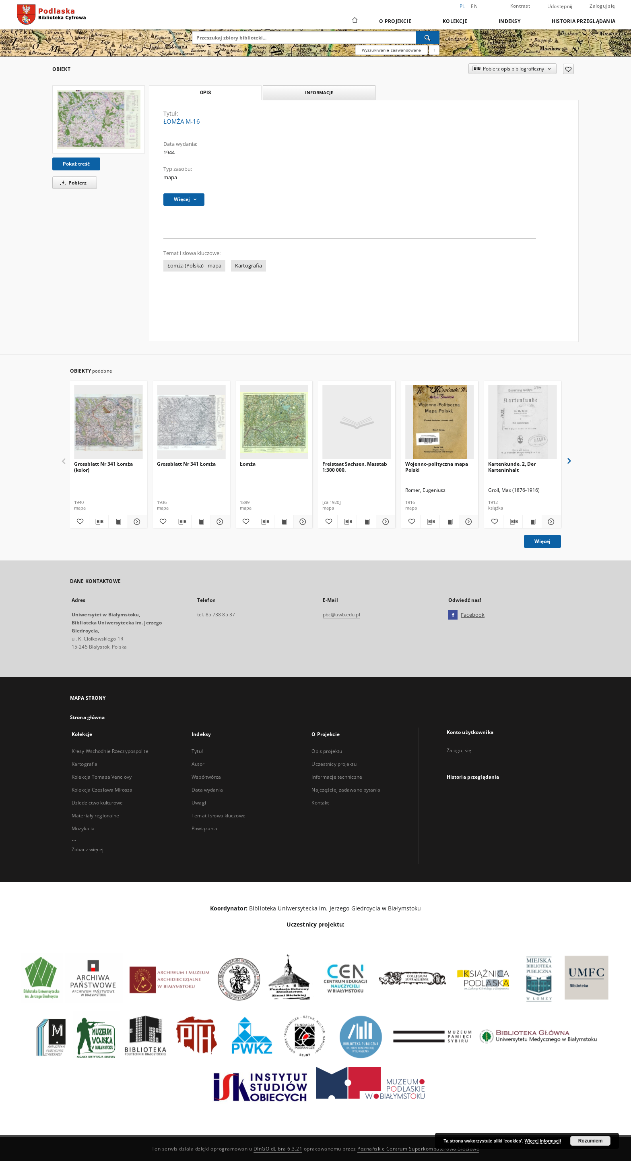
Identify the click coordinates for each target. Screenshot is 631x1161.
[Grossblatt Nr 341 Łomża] (191, 422)
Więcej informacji (543, 1140)
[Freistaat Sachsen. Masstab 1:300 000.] (357, 422)
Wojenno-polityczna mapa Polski (436, 466)
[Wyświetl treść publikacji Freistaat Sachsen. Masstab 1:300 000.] (366, 521)
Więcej (542, 541)
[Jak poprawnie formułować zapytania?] (434, 50)
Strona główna (87, 717)
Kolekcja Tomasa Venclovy (102, 776)
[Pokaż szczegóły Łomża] (302, 521)
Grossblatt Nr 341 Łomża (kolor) (103, 466)
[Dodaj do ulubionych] (568, 69)
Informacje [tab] (319, 92)
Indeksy (509, 21)
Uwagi (199, 802)
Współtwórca (206, 776)
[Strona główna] (354, 21)
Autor (198, 764)
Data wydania (207, 789)
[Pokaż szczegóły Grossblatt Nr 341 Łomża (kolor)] (136, 521)
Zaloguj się (602, 5)
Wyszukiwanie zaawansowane (391, 50)
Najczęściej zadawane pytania (345, 789)
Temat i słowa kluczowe (218, 815)
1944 (169, 152)
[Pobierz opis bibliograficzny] (98, 521)
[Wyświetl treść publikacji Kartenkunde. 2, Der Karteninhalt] (532, 521)
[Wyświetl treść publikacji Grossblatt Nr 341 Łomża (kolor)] (118, 521)
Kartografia (248, 265)
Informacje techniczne (336, 776)
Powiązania (204, 828)
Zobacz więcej (88, 849)
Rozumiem (590, 1141)
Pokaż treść (76, 163)
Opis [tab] (205, 92)
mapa (170, 177)
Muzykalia (83, 828)
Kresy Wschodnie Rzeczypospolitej (111, 751)
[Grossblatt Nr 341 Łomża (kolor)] (108, 422)
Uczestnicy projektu (333, 764)
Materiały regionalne (95, 815)
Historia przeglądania (583, 21)
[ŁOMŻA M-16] (98, 119)
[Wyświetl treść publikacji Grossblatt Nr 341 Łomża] (201, 521)
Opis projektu (326, 751)
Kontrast (520, 5)
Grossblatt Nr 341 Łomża (186, 463)
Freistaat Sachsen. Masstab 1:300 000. (354, 466)
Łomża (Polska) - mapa (194, 265)
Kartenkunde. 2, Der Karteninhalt (512, 466)
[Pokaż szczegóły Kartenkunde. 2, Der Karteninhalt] (550, 521)
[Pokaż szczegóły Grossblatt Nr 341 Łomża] (219, 521)
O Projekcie (395, 21)
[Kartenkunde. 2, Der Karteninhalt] (523, 422)
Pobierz (72, 182)
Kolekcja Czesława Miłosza (102, 789)
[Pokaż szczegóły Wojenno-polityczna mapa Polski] (467, 521)
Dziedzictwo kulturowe (97, 802)
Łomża (248, 463)
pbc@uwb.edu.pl (341, 614)
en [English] (474, 6)
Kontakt (320, 802)
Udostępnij (560, 6)
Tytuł (197, 751)
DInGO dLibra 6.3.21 (278, 1148)
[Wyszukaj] (427, 37)
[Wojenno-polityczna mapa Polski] (440, 422)
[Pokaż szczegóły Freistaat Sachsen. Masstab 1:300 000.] (384, 521)
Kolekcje (455, 21)
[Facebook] (453, 615)
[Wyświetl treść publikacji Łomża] (283, 521)
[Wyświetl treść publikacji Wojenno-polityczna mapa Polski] (449, 521)
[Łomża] (274, 422)
